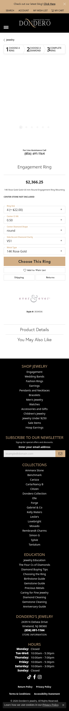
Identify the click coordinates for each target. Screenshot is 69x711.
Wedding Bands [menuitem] (34, 376)
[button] (9, 10)
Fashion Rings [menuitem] (34, 381)
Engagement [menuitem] (34, 372)
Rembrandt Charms (34, 530)
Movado (34, 526)
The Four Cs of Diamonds (34, 564)
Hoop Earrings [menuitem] (34, 427)
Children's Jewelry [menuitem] (34, 413)
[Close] (64, 4)
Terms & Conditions (19, 693)
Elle (34, 498)
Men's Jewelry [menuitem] (34, 399)
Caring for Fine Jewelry (35, 592)
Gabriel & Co (34, 507)
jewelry (10, 39)
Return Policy (25, 686)
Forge (34, 503)
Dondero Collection (35, 493)
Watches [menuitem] (34, 404)
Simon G (34, 535)
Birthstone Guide (34, 578)
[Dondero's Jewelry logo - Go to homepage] (34, 23)
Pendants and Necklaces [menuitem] (34, 390)
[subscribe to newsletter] (60, 453)
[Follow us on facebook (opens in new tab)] (34, 677)
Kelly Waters (34, 512)
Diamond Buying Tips (34, 569)
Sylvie (34, 540)
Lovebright (34, 521)
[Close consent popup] (63, 705)
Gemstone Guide (34, 583)
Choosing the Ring (34, 574)
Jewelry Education (34, 560)
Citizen (34, 489)
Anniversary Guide (34, 606)
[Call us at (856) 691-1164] (34, 630)
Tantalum (34, 544)
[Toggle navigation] (6, 26)
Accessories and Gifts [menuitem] (34, 409)
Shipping (19, 277)
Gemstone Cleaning (34, 602)
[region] (34, 104)
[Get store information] (34, 634)
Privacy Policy (43, 686)
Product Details (34, 329)
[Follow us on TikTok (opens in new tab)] (29, 677)
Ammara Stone (34, 470)
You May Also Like (34, 339)
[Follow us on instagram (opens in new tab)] (40, 677)
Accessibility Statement (47, 693)
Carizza (34, 479)
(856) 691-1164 (34, 153)
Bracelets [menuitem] (34, 395)
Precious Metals (34, 588)
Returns (50, 277)
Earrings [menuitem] (34, 385)
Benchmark (34, 475)
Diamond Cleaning (34, 597)
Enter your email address (34, 447)
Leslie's (34, 516)
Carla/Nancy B (34, 484)
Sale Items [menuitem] (34, 423)
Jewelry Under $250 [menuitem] (34, 418)
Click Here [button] (49, 4)
